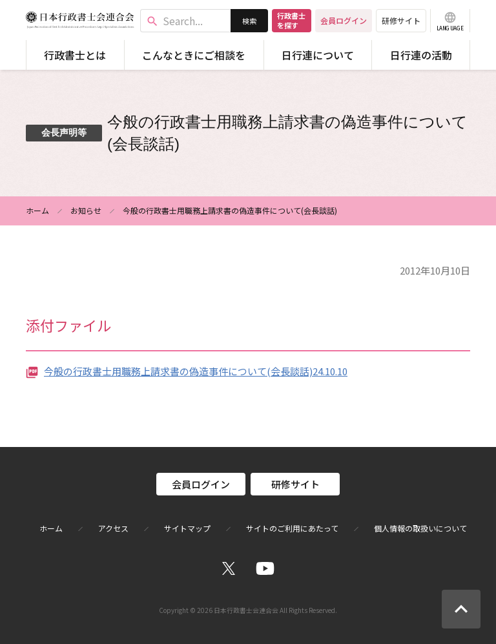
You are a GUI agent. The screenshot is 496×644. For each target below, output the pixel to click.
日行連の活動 (421, 55)
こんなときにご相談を (193, 55)
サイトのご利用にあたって (292, 528)
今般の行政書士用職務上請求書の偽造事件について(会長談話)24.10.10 (195, 371)
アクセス (113, 528)
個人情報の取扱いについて (420, 528)
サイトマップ (187, 528)
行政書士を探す (291, 20)
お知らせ (85, 210)
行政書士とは (75, 55)
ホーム (37, 210)
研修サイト (401, 20)
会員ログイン (343, 20)
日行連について (318, 55)
